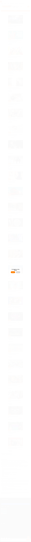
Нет (18, 272)
